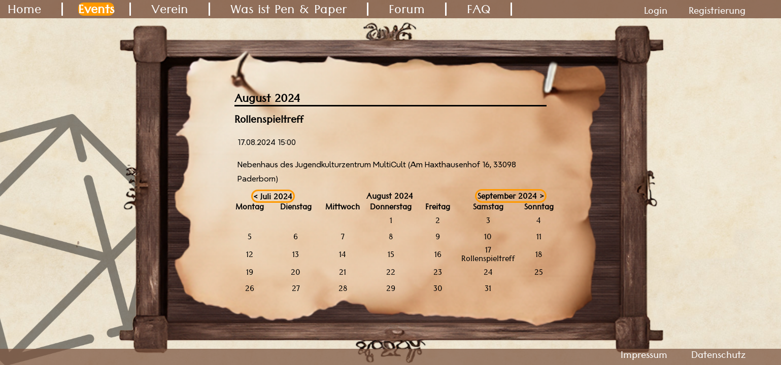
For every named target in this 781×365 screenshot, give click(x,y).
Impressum (644, 354)
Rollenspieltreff (488, 258)
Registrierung (717, 10)
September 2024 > (511, 196)
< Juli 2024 (272, 196)
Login (655, 10)
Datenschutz (718, 354)
